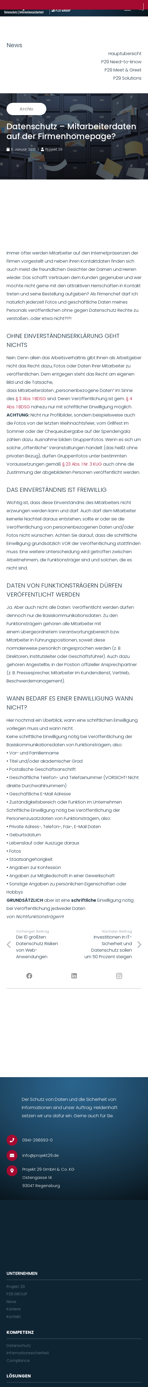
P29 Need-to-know (121, 62)
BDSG (40, 399)
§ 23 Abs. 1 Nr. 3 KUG (82, 464)
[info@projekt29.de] (14, 1155)
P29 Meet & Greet (123, 70)
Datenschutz (19, 1345)
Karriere (14, 1309)
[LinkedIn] (74, 976)
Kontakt (14, 1316)
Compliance (18, 1360)
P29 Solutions (127, 78)
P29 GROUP (17, 1294)
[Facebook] (29, 976)
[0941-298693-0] (14, 1140)
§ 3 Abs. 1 (25, 399)
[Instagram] (118, 976)
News (11, 1301)
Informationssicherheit (28, 1353)
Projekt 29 (16, 1286)
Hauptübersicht (124, 53)
